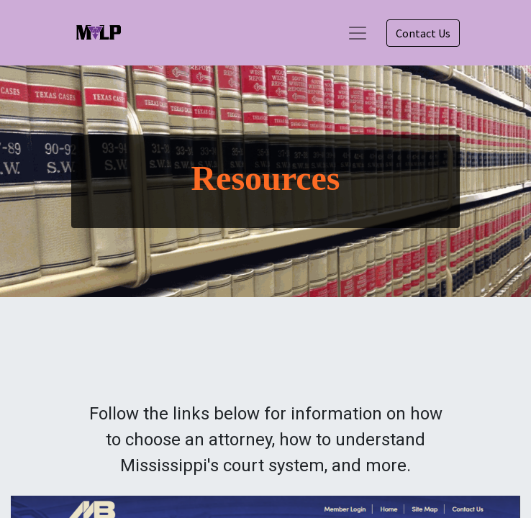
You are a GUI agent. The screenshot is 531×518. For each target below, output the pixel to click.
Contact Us (423, 33)
